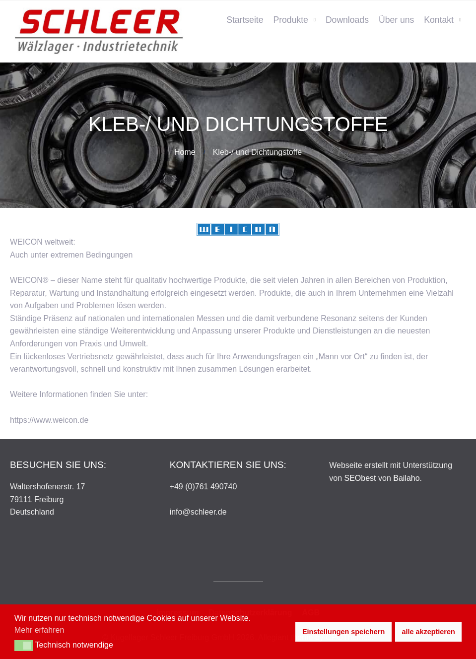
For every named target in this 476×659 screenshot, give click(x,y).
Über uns (396, 20)
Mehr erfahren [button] (39, 630)
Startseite (244, 20)
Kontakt (439, 20)
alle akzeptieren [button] (428, 632)
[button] (23, 645)
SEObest (360, 478)
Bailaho (406, 478)
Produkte (290, 20)
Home (185, 152)
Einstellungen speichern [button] (343, 632)
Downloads (347, 20)
